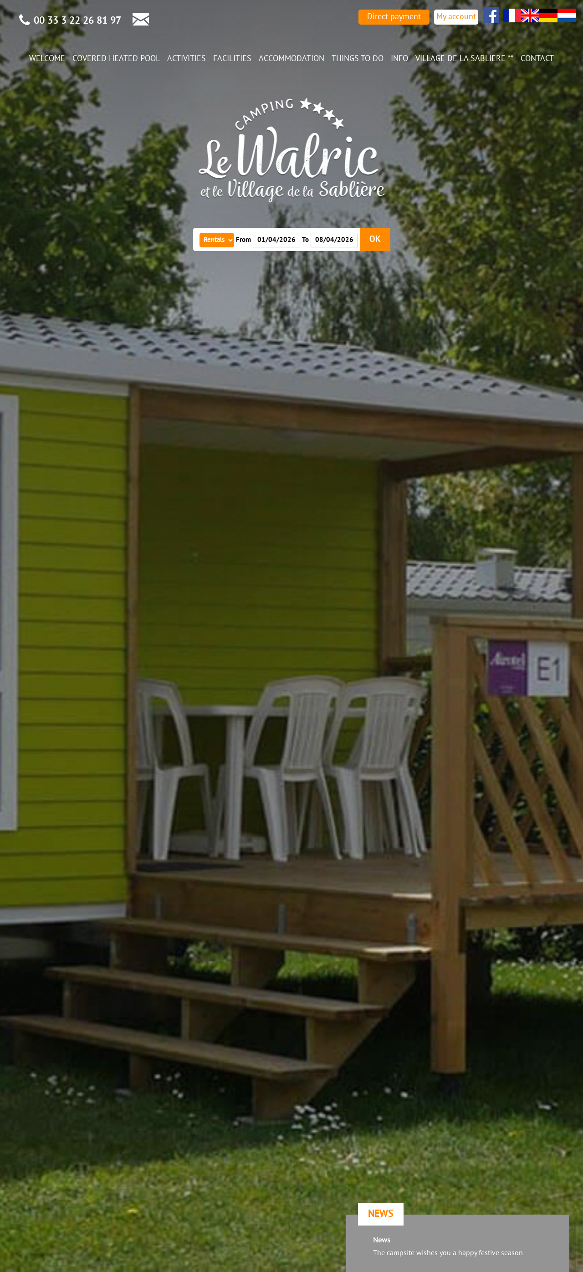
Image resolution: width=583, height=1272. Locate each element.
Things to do (358, 59)
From (243, 240)
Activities (186, 59)
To (305, 240)
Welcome (47, 59)
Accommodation (291, 59)
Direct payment (394, 17)
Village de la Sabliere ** (464, 59)
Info (399, 59)
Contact (537, 59)
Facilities (232, 59)
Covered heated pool (116, 59)
